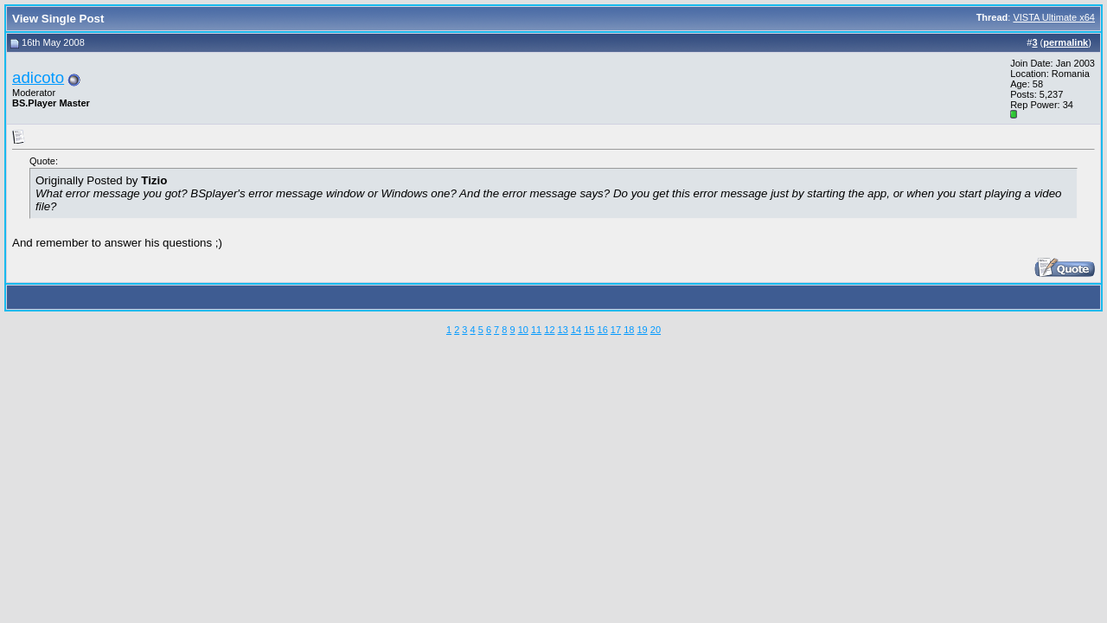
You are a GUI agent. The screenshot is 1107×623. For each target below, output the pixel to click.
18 (629, 329)
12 (549, 329)
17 (616, 329)
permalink (1065, 42)
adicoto (38, 77)
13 (563, 329)
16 (603, 329)
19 (642, 329)
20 (655, 329)
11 (536, 329)
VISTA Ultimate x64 (1054, 17)
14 (576, 329)
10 (523, 329)
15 (589, 329)
